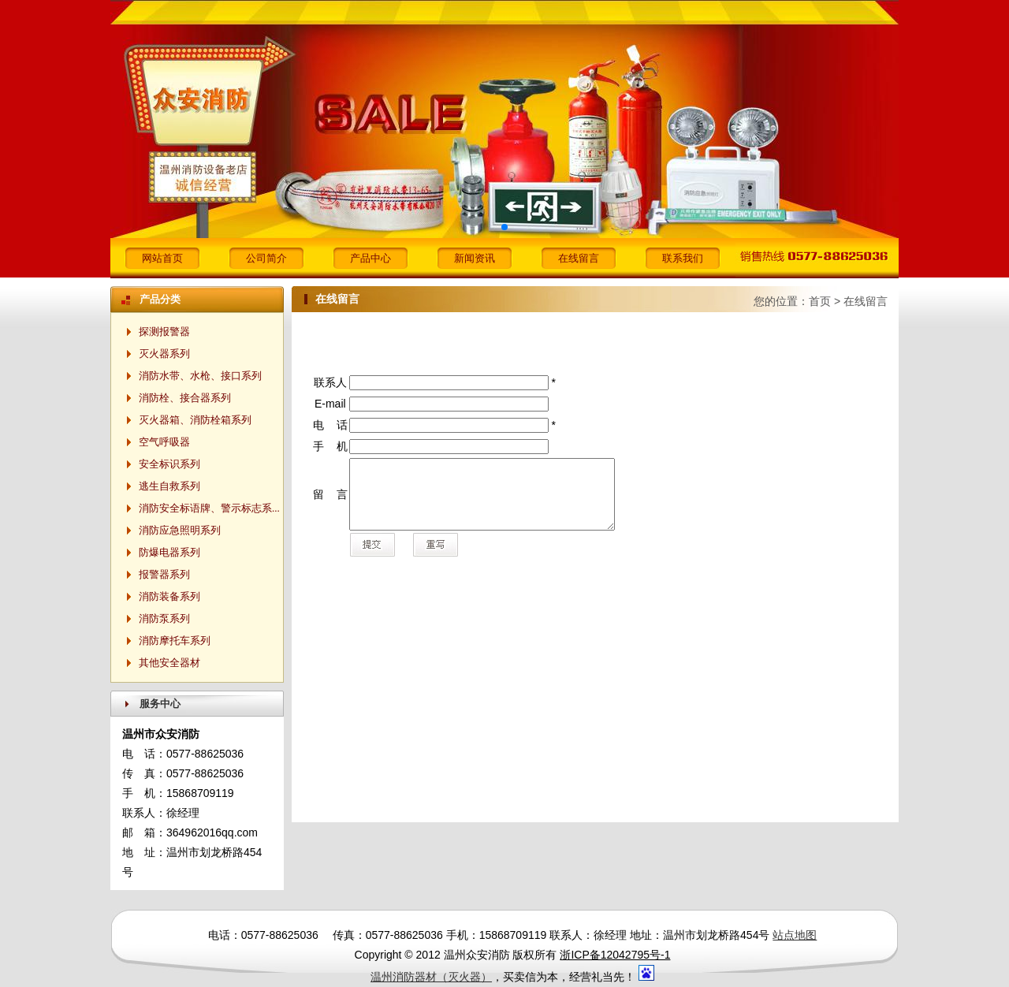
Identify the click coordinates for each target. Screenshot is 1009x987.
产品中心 (370, 258)
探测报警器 (164, 331)
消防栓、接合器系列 (185, 398)
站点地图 (795, 935)
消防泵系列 (164, 618)
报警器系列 (164, 574)
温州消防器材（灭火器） (431, 976)
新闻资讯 (474, 258)
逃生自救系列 (169, 486)
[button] (504, 227)
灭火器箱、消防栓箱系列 (195, 420)
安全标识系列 (169, 464)
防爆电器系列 (169, 552)
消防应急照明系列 (180, 530)
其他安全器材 (169, 663)
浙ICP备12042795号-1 (615, 954)
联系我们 (682, 258)
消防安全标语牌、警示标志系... (209, 508)
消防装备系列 (169, 596)
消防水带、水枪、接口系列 (200, 376)
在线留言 (578, 258)
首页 (820, 301)
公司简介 (266, 258)
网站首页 (162, 258)
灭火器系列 (164, 353)
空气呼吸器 (164, 442)
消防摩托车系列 (174, 640)
